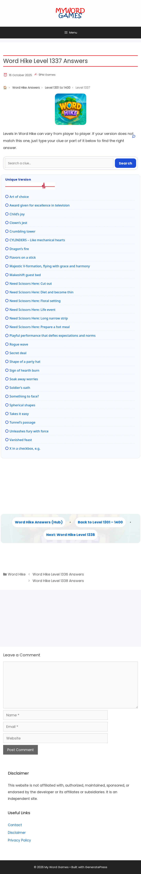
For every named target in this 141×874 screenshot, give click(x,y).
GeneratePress (96, 867)
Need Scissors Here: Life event (32, 309)
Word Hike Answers (26, 87)
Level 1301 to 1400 (57, 87)
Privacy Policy (19, 840)
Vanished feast (21, 440)
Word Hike (16, 574)
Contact (15, 825)
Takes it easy (19, 414)
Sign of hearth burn (24, 370)
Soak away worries (24, 379)
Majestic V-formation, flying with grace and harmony (50, 266)
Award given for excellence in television (40, 205)
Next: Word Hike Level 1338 (70, 534)
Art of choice (19, 197)
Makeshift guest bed (25, 275)
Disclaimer (17, 832)
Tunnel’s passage (22, 422)
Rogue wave (19, 344)
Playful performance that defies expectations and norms (53, 335)
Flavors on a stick (23, 257)
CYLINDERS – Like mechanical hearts (37, 240)
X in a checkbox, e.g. (25, 448)
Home (5, 87)
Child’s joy (17, 214)
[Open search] (133, 136)
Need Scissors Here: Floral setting (35, 301)
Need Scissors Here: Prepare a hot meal (40, 327)
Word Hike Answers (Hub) (39, 522)
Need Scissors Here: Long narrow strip (39, 318)
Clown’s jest (18, 223)
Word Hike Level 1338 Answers (58, 580)
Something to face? (24, 396)
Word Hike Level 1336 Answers (58, 574)
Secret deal (18, 353)
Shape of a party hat (25, 361)
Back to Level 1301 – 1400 (100, 522)
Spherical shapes (22, 405)
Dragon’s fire (19, 249)
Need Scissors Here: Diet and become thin (42, 292)
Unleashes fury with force (29, 431)
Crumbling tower (22, 231)
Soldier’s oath (20, 388)
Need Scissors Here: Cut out (31, 283)
